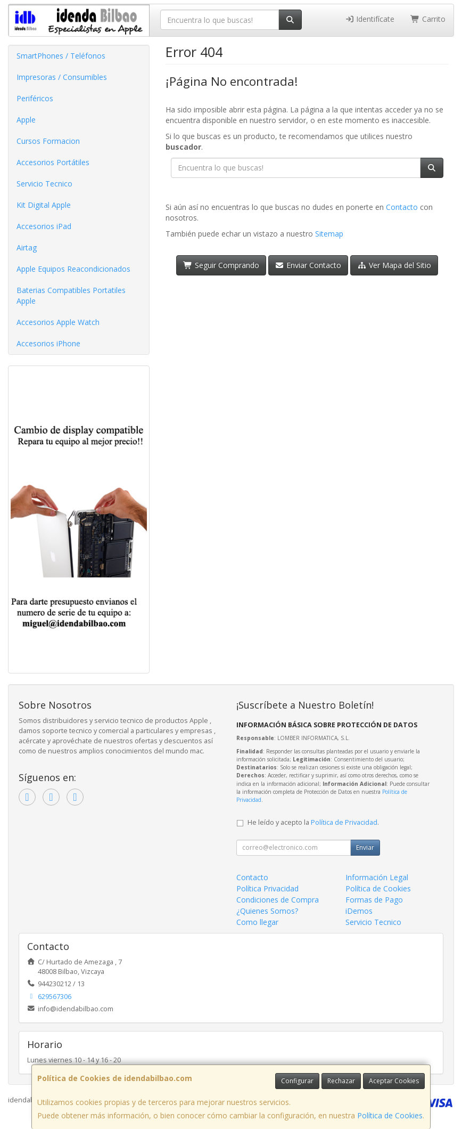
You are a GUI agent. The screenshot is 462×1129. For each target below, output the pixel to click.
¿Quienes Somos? (267, 911)
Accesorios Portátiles (52, 162)
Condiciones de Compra (277, 900)
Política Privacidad (267, 888)
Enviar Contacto (308, 265)
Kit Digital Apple (43, 205)
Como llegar (257, 922)
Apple (26, 120)
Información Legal (376, 877)
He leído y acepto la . (313, 822)
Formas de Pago (374, 900)
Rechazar (341, 1080)
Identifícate (370, 19)
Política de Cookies (390, 1115)
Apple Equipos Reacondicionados (73, 269)
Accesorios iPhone (48, 343)
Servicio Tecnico (44, 183)
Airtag (26, 247)
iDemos (359, 911)
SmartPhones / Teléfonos (60, 56)
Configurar (297, 1080)
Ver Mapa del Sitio (394, 265)
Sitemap (329, 234)
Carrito (428, 19)
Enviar (365, 847)
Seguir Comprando (221, 265)
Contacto (402, 207)
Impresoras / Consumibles (61, 77)
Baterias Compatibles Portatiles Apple (71, 295)
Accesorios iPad (43, 226)
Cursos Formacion (48, 141)
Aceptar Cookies (394, 1080)
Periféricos (34, 98)
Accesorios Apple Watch (58, 322)
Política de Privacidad (344, 822)
